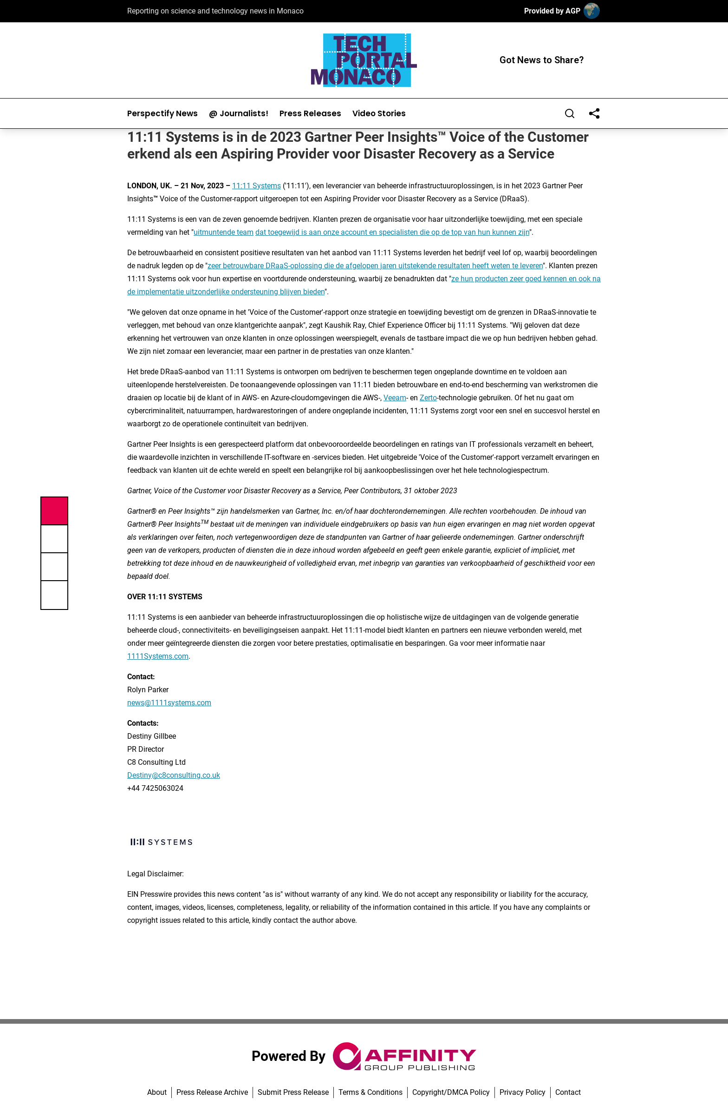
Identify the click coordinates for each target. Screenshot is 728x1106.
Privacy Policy (523, 1092)
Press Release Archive (212, 1092)
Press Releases (310, 114)
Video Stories (379, 114)
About (157, 1092)
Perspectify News (162, 114)
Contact (568, 1092)
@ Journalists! (238, 114)
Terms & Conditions (370, 1092)
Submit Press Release (293, 1092)
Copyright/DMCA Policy (451, 1092)
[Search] (570, 113)
